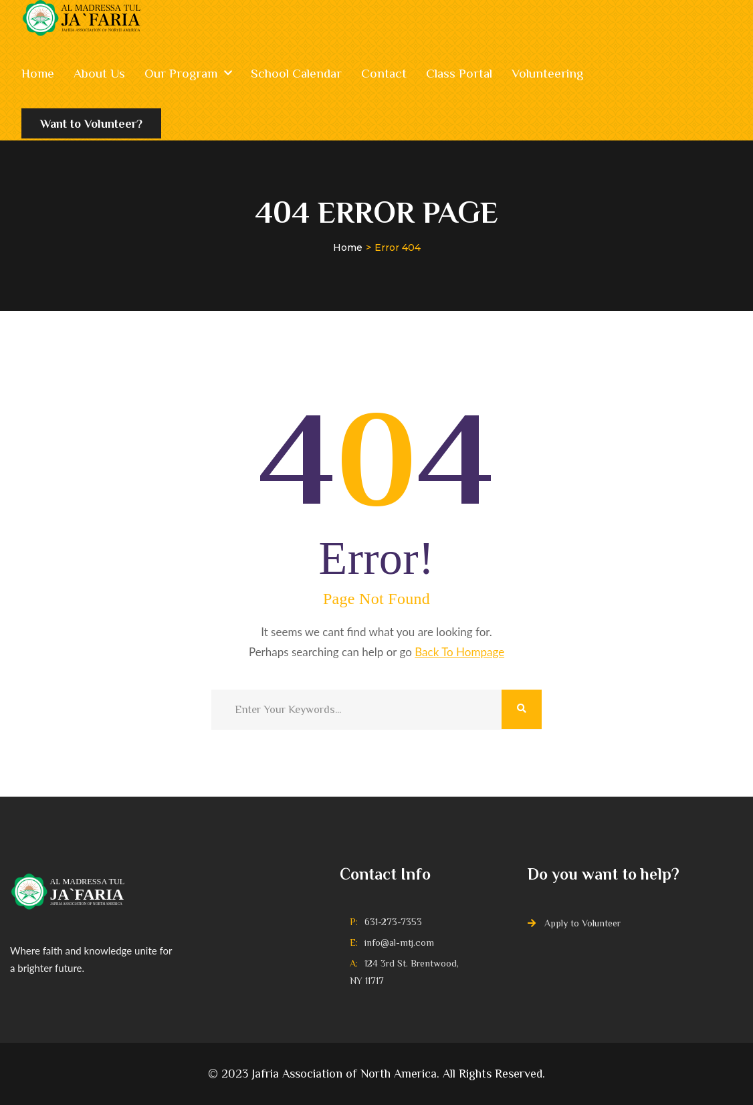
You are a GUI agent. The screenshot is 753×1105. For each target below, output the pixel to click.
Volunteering (547, 73)
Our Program (180, 73)
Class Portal (459, 73)
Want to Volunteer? (91, 128)
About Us (99, 73)
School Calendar (296, 73)
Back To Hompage (459, 652)
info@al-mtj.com (399, 942)
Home (37, 73)
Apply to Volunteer (582, 923)
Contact (384, 73)
